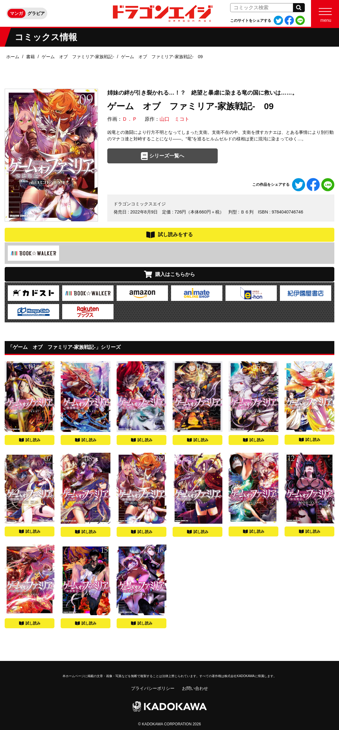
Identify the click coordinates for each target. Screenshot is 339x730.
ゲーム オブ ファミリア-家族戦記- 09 (162, 56)
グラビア (36, 13)
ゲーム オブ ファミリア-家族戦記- (78, 56)
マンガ (16, 13)
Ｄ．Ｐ (129, 119)
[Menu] (325, 13)
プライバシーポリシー (152, 688)
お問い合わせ (195, 688)
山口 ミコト (174, 119)
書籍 (30, 56)
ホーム (12, 56)
